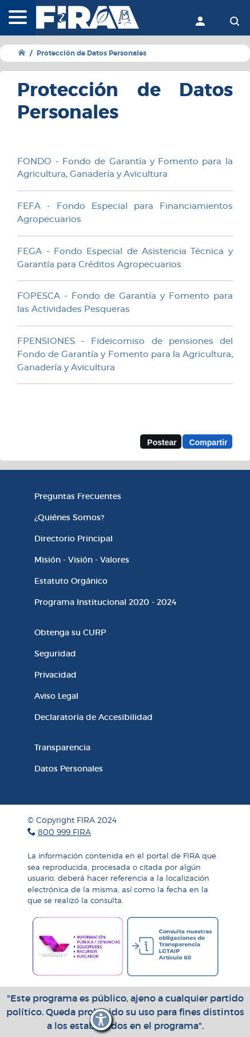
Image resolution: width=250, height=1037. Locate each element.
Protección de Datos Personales (91, 53)
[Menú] (17, 18)
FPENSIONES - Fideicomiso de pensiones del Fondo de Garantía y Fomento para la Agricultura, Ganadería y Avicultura (124, 354)
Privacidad (55, 675)
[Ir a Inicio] (21, 53)
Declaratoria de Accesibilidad (93, 717)
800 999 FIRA (64, 832)
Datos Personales (68, 768)
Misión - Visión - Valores (81, 560)
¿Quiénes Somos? (69, 517)
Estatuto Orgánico (71, 581)
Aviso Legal (56, 696)
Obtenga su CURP (70, 632)
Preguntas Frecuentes (77, 496)
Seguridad (55, 653)
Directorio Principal (73, 538)
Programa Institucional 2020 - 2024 (105, 602)
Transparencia (62, 747)
